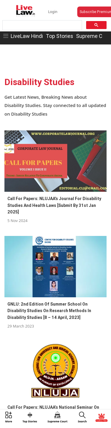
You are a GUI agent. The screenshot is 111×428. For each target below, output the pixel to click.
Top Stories (59, 36)
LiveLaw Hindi (27, 36)
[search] (41, 25)
